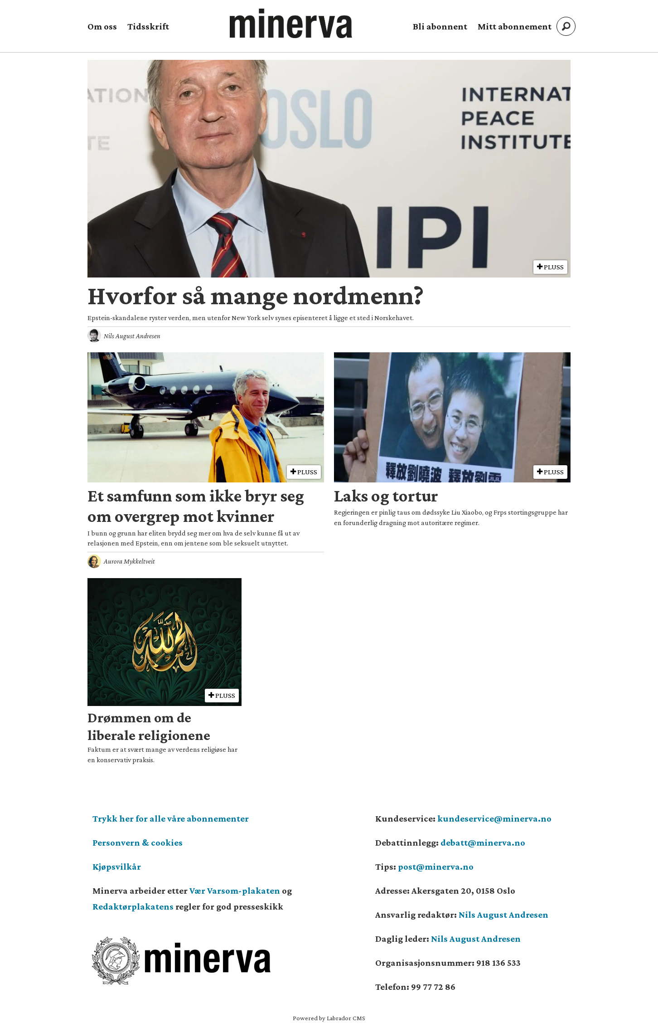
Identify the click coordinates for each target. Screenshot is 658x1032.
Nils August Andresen (503, 915)
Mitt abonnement (515, 26)
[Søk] (566, 26)
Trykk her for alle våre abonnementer (170, 818)
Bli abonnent (440, 26)
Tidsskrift (148, 26)
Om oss (102, 26)
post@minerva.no (436, 866)
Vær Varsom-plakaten (234, 891)
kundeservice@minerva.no (494, 818)
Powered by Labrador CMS (329, 1018)
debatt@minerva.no (482, 842)
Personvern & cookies (137, 842)
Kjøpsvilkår (116, 866)
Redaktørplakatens (133, 906)
